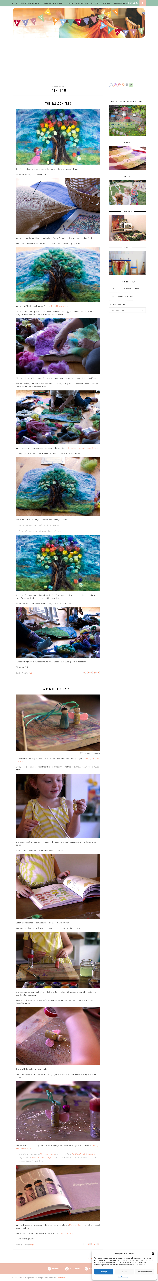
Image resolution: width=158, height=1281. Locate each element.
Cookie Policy (123, 1277)
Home (14, 3)
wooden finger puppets (42, 1157)
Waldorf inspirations (29, 3)
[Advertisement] (79, 64)
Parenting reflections (78, 3)
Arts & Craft (114, 288)
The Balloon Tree (58, 103)
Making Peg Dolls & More (83, 1154)
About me (95, 3)
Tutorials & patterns (118, 304)
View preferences (145, 1272)
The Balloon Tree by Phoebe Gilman (82, 448)
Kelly (30, 673)
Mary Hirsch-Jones (59, 306)
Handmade (127, 288)
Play (137, 288)
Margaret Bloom (76, 1225)
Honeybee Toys (47, 1154)
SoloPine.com (60, 1278)
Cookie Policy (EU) (121, 3)
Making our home (125, 296)
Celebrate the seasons (53, 3)
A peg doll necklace (58, 688)
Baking (111, 296)
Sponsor (106, 3)
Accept (104, 1272)
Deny (124, 1272)
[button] (153, 1253)
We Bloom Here (66, 1233)
